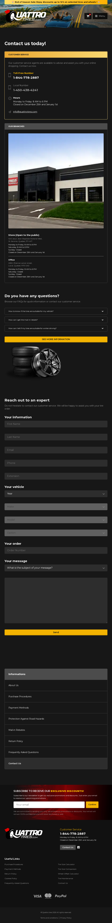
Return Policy (15, 741)
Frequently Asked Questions (23, 752)
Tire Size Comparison (67, 869)
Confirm (92, 804)
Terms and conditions (49, 918)
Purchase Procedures (19, 696)
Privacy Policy (65, 918)
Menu (100, 16)
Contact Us (14, 763)
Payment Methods (18, 707)
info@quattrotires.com (25, 111)
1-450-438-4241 (25, 90)
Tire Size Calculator (66, 864)
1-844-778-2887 (26, 77)
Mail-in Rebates (16, 730)
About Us (13, 685)
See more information (56, 339)
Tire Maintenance (65, 878)
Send (56, 632)
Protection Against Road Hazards (26, 718)
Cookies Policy (11, 878)
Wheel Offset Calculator (68, 874)
